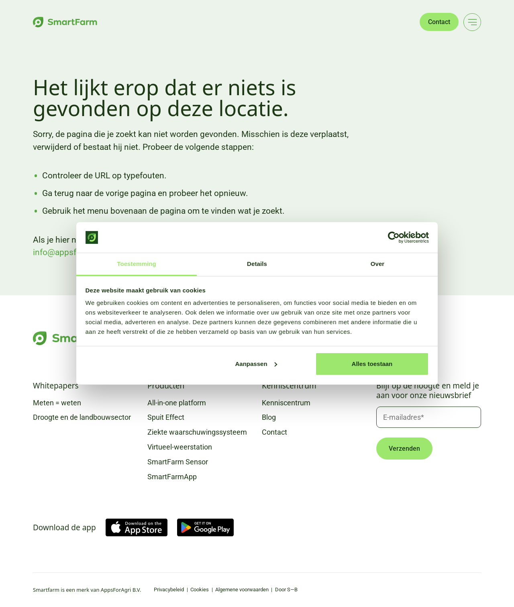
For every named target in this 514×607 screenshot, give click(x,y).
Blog (269, 417)
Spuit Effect (165, 417)
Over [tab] (378, 263)
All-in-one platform (176, 403)
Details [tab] (257, 263)
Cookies (199, 590)
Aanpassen (256, 363)
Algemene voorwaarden (242, 590)
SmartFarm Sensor (177, 462)
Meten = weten (57, 403)
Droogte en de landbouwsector (82, 417)
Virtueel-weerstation (179, 447)
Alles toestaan (372, 363)
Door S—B (286, 590)
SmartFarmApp (172, 476)
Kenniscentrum (286, 403)
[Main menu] (472, 22)
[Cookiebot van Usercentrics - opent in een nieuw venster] (394, 237)
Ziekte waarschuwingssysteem (197, 432)
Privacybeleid (169, 590)
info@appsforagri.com (75, 252)
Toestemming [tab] (136, 263)
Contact (439, 22)
